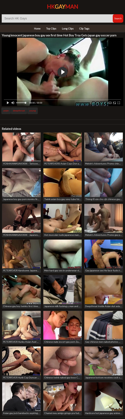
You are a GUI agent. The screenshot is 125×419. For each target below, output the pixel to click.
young (32, 110)
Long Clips (68, 28)
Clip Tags (84, 28)
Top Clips (51, 28)
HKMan (62, 6)
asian (6, 110)
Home (37, 28)
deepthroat (19, 110)
